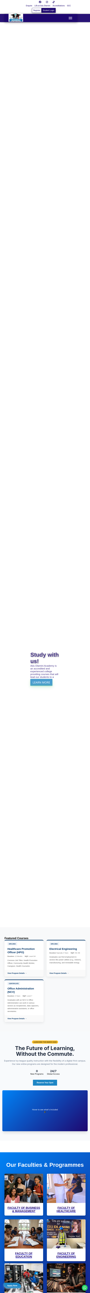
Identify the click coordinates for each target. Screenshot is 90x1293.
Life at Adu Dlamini (42, 6)
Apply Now (12, 1285)
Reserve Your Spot (45, 1083)
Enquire (29, 6)
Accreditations (59, 6)
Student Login (48, 10)
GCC (69, 6)
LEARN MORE (41, 682)
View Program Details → (17, 973)
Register (36, 10)
